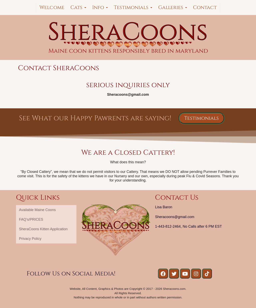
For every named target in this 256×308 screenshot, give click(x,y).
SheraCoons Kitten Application (43, 229)
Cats (78, 7)
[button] (78, 7)
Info (100, 7)
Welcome (51, 7)
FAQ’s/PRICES (31, 219)
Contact (205, 7)
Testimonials (133, 7)
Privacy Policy (30, 239)
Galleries (172, 7)
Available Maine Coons (37, 210)
